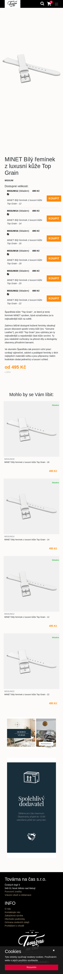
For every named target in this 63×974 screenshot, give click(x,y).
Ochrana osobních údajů (17, 922)
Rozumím (31, 967)
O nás (8, 909)
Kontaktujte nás (12, 912)
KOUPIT (54, 198)
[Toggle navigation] (56, 4)
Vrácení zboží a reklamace (18, 895)
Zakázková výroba (14, 915)
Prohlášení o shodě (14, 925)
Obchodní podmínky (15, 919)
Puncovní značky (13, 891)
